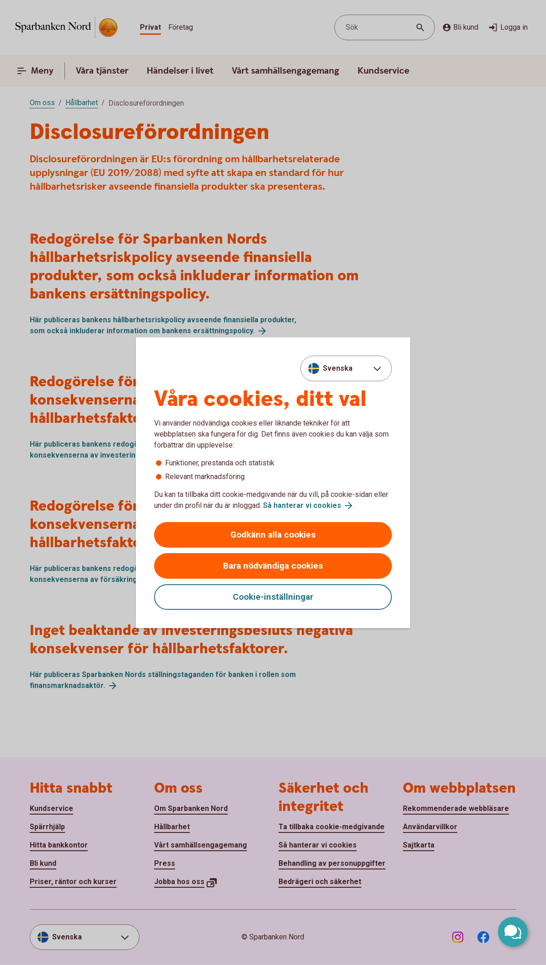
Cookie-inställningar (273, 597)
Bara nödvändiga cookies (273, 565)
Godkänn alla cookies (273, 534)
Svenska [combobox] (338, 368)
